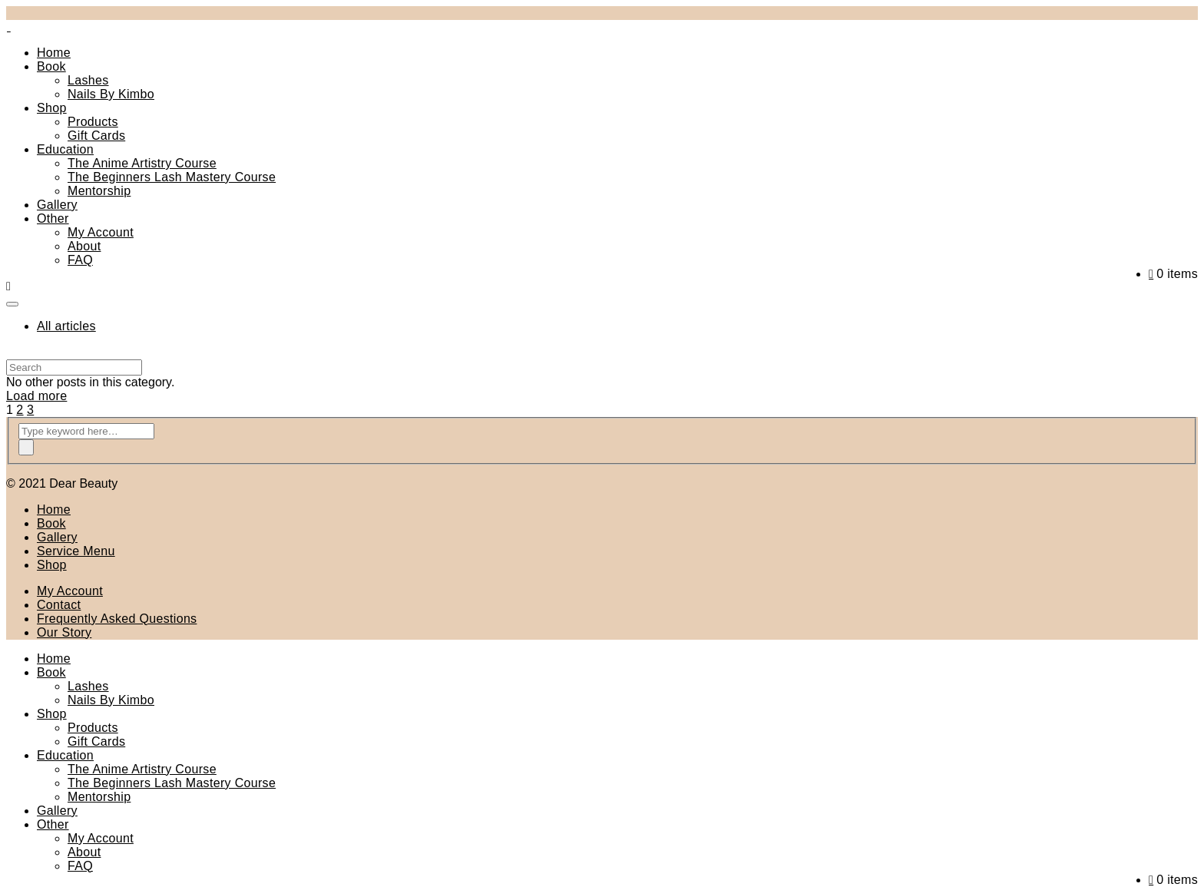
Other (53, 218)
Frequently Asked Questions (117, 618)
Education (65, 149)
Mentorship (99, 190)
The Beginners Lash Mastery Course (172, 177)
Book (51, 66)
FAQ (80, 259)
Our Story (64, 632)
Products (93, 121)
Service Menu (76, 551)
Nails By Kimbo (111, 94)
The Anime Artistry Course (142, 163)
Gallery (57, 204)
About (84, 246)
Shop (52, 107)
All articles (66, 326)
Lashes (88, 80)
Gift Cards (96, 135)
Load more (36, 395)
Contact (59, 604)
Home (54, 52)
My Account (101, 232)
